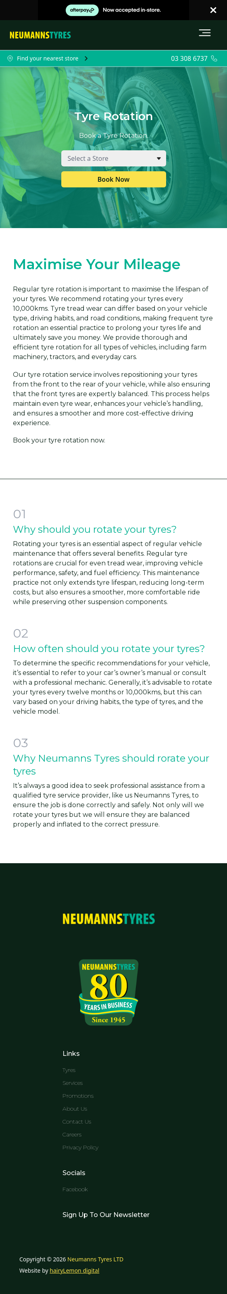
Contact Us (76, 1121)
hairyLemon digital (74, 1270)
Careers (71, 1134)
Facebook (75, 1189)
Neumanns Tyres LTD (95, 1259)
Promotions (78, 1095)
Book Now (113, 179)
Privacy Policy (80, 1147)
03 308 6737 (189, 58)
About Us (74, 1108)
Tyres (68, 1070)
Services (72, 1082)
